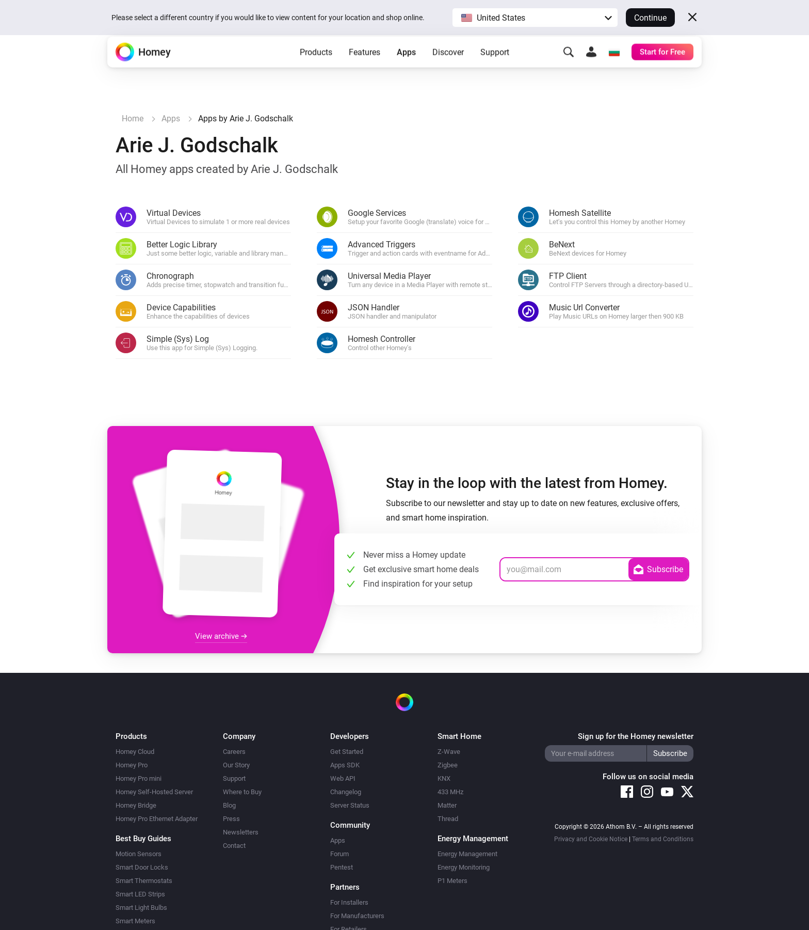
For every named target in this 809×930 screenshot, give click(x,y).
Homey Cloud (135, 751)
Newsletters (240, 832)
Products (316, 67)
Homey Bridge (136, 805)
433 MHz (450, 792)
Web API (342, 778)
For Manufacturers (357, 916)
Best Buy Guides (143, 838)
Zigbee (448, 765)
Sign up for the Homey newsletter (635, 736)
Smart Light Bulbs (141, 907)
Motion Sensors (138, 854)
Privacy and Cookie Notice (590, 839)
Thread (448, 819)
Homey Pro (132, 765)
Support (494, 67)
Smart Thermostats (144, 881)
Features (364, 67)
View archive (221, 636)
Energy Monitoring (464, 867)
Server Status (349, 805)
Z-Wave (449, 751)
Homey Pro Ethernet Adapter (157, 819)
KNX (444, 778)
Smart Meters (135, 921)
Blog (229, 805)
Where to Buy (242, 792)
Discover (448, 67)
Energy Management (467, 854)
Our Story (236, 765)
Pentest (341, 867)
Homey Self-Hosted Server (154, 792)
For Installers (349, 902)
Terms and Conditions (662, 839)
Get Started (346, 751)
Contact (234, 845)
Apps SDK (345, 765)
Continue (650, 18)
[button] (535, 17)
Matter (447, 805)
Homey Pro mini (138, 778)
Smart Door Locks (142, 867)
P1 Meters (452, 881)
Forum (339, 854)
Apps (406, 67)
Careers (234, 751)
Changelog (345, 792)
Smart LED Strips (140, 894)
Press (231, 819)
